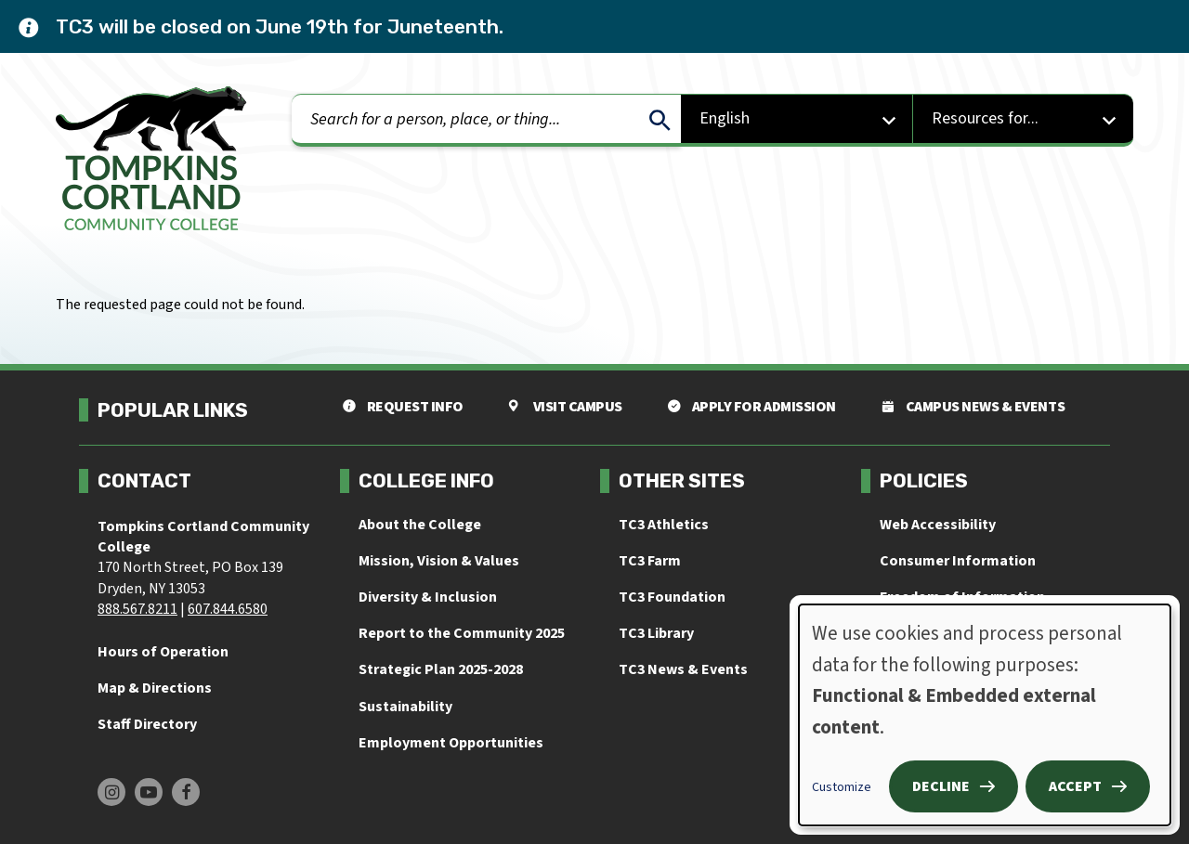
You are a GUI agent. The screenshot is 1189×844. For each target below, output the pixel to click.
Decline (941, 786)
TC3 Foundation (672, 597)
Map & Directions (155, 688)
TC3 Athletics (664, 524)
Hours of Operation (163, 652)
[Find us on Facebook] (186, 792)
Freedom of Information (962, 597)
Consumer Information (958, 561)
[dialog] (984, 714)
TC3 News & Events (683, 669)
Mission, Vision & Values (439, 561)
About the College (420, 524)
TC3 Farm (650, 561)
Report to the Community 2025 (462, 633)
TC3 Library (656, 633)
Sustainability (405, 706)
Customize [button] (841, 787)
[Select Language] (797, 120)
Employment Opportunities (451, 743)
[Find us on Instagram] (111, 792)
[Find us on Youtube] (149, 792)
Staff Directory (147, 724)
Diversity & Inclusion (428, 597)
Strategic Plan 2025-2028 (441, 669)
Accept (1075, 786)
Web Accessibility (938, 524)
